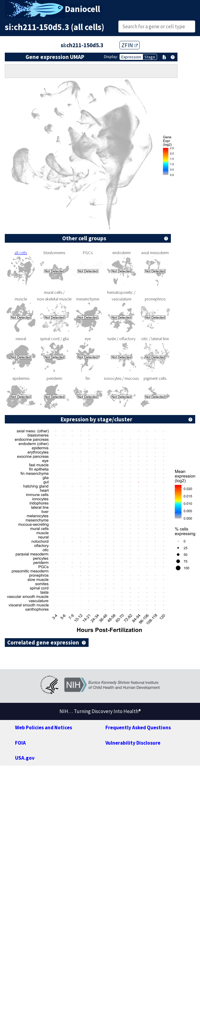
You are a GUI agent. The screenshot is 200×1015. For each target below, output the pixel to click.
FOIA (20, 743)
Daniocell (82, 9)
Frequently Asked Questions (138, 727)
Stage (149, 57)
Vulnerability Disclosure (132, 743)
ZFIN (129, 45)
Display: (111, 56)
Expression (131, 57)
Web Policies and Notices (43, 727)
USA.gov (25, 758)
